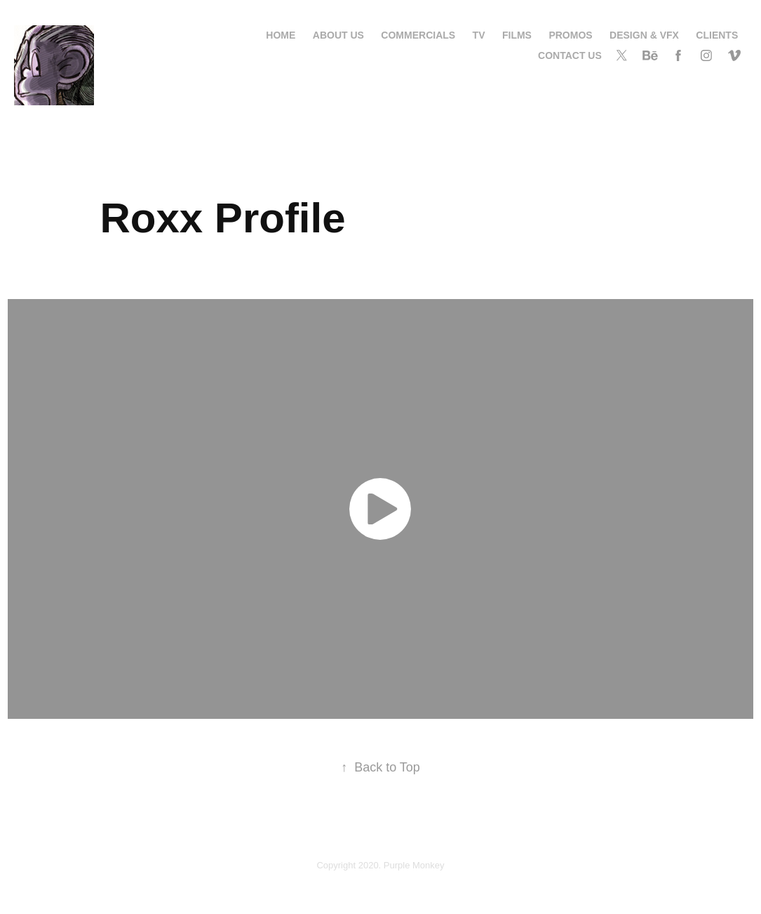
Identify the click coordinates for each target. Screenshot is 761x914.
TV (479, 35)
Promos (570, 35)
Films (517, 35)
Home (280, 35)
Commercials (418, 35)
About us (338, 35)
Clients (717, 35)
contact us (570, 55)
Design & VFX (644, 35)
